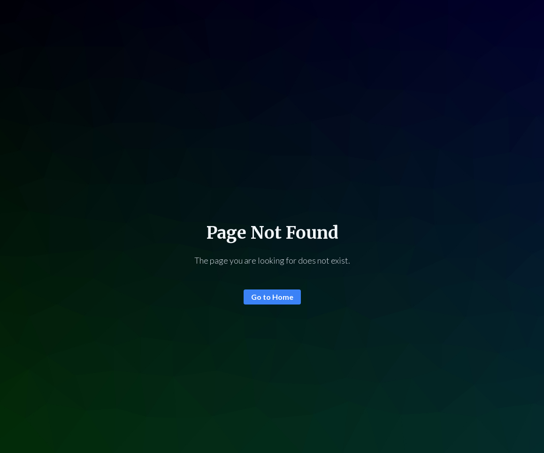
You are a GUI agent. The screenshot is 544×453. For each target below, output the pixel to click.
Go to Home (272, 296)
